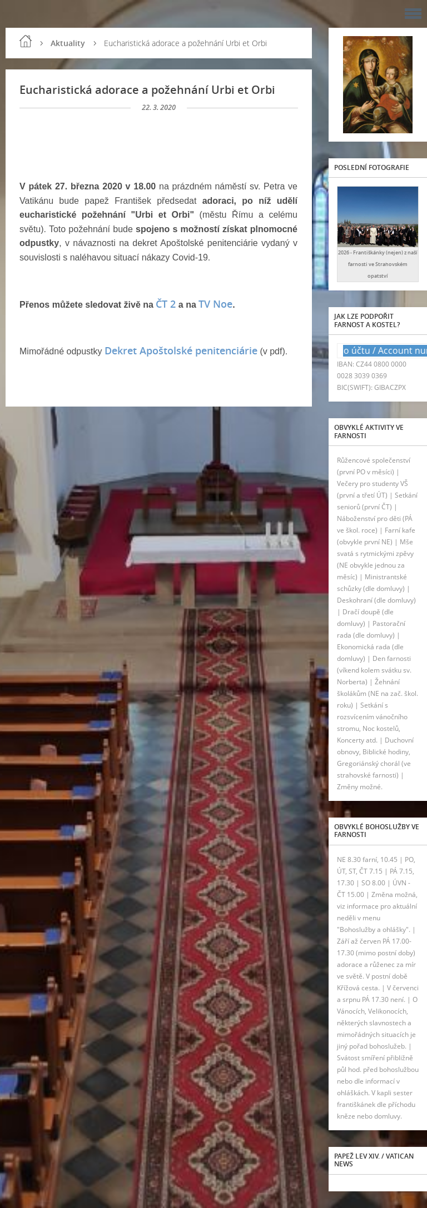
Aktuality (68, 43)
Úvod (25, 41)
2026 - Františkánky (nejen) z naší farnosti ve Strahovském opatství (378, 264)
